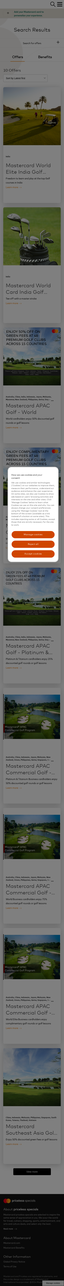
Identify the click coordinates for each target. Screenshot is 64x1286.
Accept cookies (33, 554)
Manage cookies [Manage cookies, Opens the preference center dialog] (33, 535)
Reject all (33, 544)
